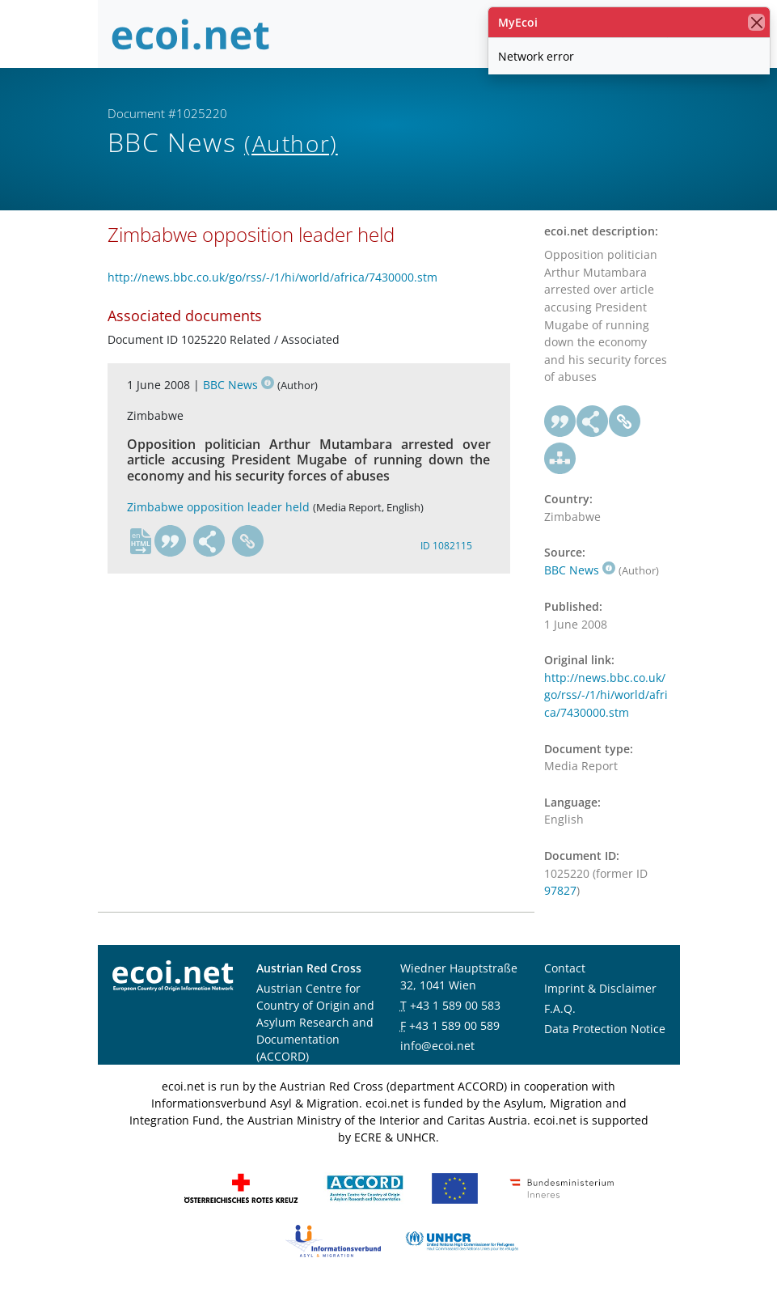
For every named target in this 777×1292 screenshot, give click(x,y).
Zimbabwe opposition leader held (218, 507)
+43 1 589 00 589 (454, 1025)
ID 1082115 (446, 546)
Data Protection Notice (604, 1028)
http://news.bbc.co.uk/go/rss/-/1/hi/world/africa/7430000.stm (272, 277)
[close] (756, 22)
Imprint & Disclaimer (600, 988)
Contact (564, 968)
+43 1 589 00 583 (455, 1005)
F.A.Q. (560, 1008)
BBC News (238, 384)
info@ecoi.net (437, 1045)
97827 (560, 890)
